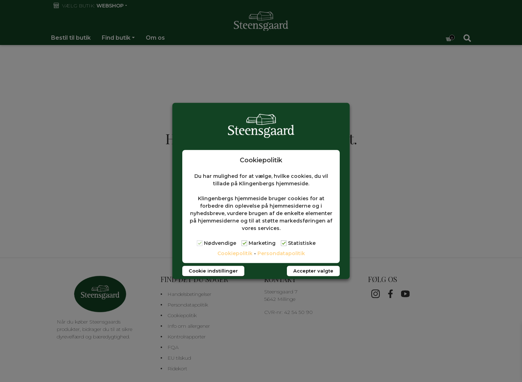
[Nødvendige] (199, 243)
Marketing (262, 243)
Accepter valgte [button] (313, 271)
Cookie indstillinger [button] (213, 271)
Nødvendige (220, 243)
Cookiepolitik (234, 254)
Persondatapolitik (281, 254)
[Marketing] (244, 243)
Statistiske (302, 243)
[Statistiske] (284, 243)
